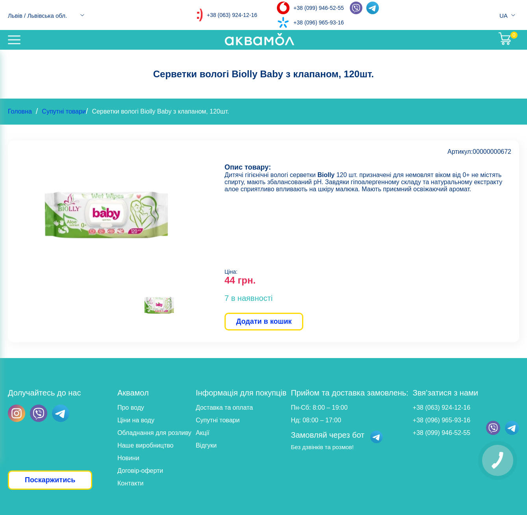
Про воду (130, 407)
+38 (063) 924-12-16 (232, 15)
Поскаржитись (50, 480)
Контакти (130, 483)
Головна (20, 111)
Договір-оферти (140, 470)
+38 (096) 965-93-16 (318, 22)
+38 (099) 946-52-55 (318, 8)
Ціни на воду (135, 420)
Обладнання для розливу (154, 432)
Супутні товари (63, 111)
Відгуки (206, 445)
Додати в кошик (263, 321)
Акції (203, 432)
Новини (128, 458)
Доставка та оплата (224, 407)
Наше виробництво (145, 445)
